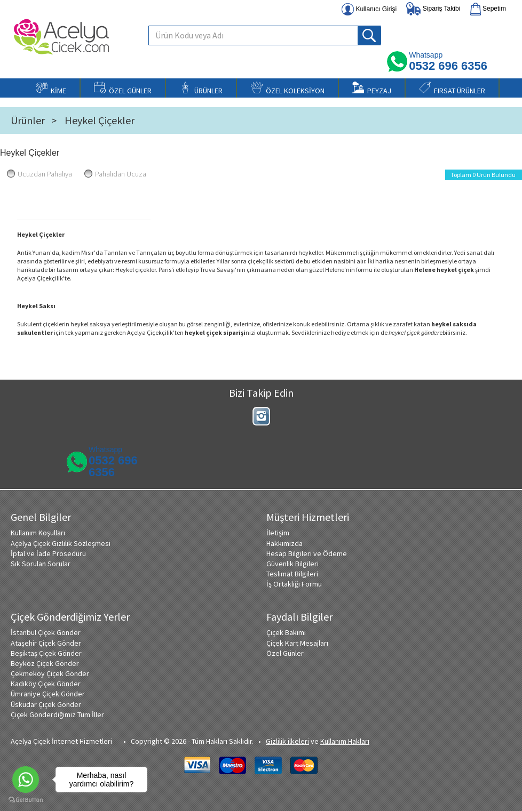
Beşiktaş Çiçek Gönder (46, 653)
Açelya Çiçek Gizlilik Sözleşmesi (60, 543)
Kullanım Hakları (344, 741)
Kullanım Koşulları (38, 532)
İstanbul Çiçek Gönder (46, 632)
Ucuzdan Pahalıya (39, 174)
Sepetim (488, 9)
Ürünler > (34, 120)
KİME (51, 88)
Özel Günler (285, 653)
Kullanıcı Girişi (369, 9)
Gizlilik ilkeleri (287, 741)
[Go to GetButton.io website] (26, 800)
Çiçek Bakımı (286, 632)
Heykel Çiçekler (100, 120)
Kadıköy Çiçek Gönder (46, 683)
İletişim (277, 532)
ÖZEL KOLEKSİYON (288, 88)
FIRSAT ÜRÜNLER (452, 88)
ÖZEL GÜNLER (123, 88)
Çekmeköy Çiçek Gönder (50, 673)
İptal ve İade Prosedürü (48, 553)
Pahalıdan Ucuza (115, 174)
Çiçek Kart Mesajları (297, 643)
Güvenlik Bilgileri (292, 563)
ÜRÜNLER (201, 88)
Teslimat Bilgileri (292, 573)
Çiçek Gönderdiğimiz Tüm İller (57, 714)
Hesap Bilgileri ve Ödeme (306, 553)
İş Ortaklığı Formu (294, 584)
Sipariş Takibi (433, 8)
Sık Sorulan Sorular (40, 563)
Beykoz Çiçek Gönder (45, 663)
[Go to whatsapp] (25, 779)
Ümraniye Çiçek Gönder (48, 693)
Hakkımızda (284, 543)
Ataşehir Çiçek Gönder (46, 643)
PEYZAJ (371, 88)
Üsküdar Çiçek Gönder (46, 704)
